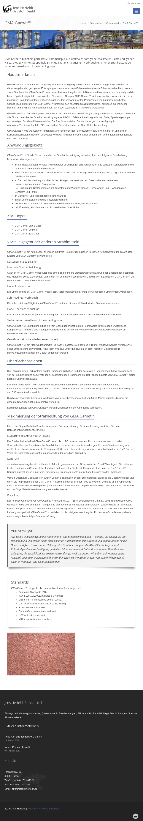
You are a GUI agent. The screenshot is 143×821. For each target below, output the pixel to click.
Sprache (135, 3)
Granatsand (112, 23)
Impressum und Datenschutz (43, 808)
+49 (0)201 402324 (24, 780)
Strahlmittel (96, 23)
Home (83, 23)
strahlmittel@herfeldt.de (24, 788)
